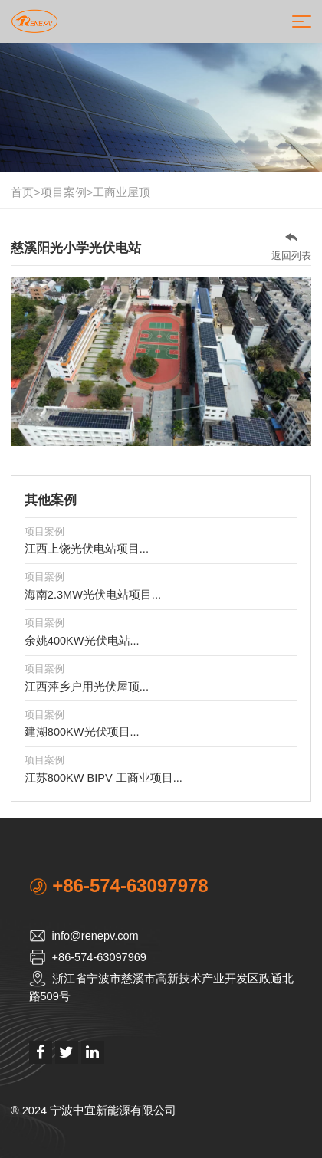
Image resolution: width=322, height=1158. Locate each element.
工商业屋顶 (121, 192)
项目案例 (64, 192)
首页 (22, 192)
